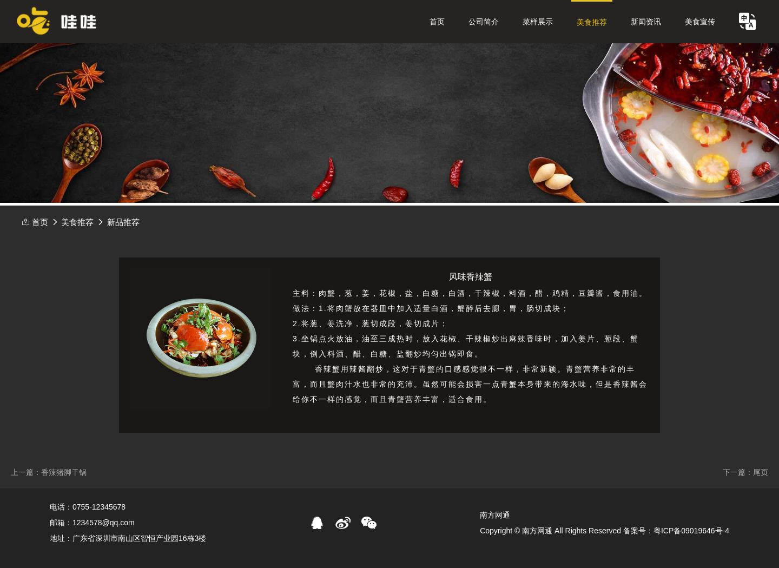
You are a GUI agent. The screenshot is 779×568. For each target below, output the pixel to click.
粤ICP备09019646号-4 (691, 530)
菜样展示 (538, 21)
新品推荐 (123, 222)
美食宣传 (700, 21)
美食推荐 (592, 22)
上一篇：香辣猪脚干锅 (49, 472)
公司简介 (483, 21)
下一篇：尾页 (745, 472)
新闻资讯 (646, 21)
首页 (437, 21)
